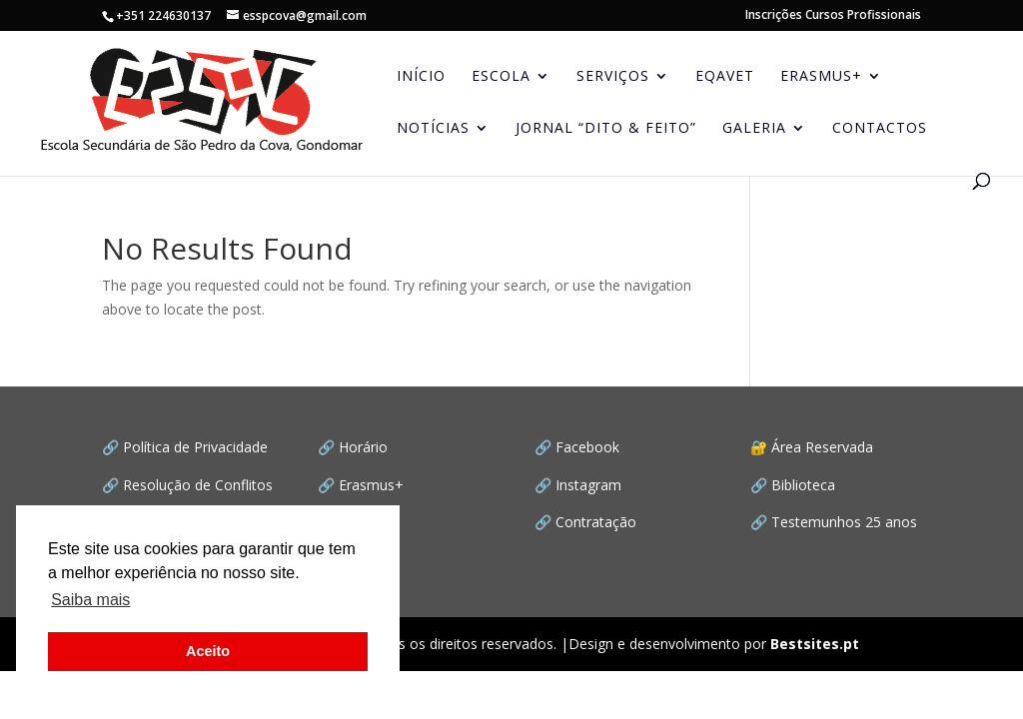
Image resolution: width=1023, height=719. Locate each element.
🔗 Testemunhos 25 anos (833, 521)
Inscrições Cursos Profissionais (833, 16)
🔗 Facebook (576, 446)
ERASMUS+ (821, 77)
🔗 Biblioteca (792, 484)
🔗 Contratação (585, 521)
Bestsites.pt (814, 643)
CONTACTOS (879, 129)
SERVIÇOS (612, 77)
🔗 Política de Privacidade (185, 446)
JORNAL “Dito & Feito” (605, 129)
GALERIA (754, 129)
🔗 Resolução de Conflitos (187, 484)
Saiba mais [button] (90, 599)
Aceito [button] (208, 651)
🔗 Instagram (577, 484)
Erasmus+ (371, 484)
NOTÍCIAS (433, 129)
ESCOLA (501, 77)
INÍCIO (421, 77)
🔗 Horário (353, 446)
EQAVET (724, 77)
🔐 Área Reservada (813, 446)
